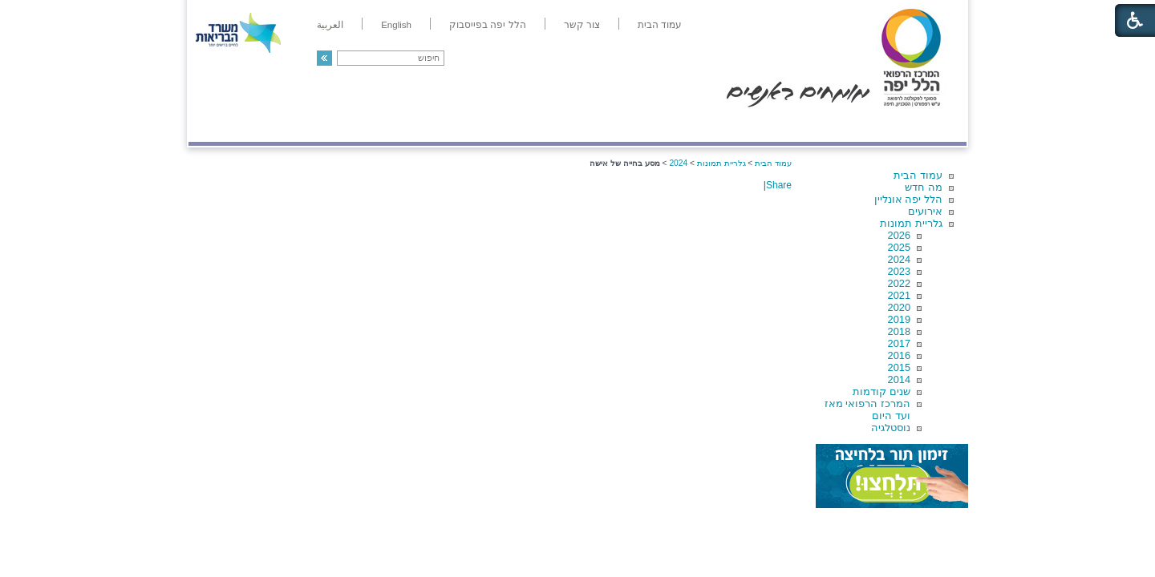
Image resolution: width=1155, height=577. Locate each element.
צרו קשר (215, 125)
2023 (899, 271)
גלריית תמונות (911, 223)
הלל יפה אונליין (908, 199)
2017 (899, 343)
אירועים (925, 211)
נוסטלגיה (890, 428)
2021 (899, 295)
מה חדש (923, 187)
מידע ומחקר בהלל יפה (523, 125)
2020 (899, 307)
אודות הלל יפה (725, 125)
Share (779, 185)
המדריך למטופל (632, 125)
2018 (899, 331)
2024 (899, 259)
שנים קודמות (881, 391)
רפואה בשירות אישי (402, 125)
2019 (899, 319)
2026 (899, 235)
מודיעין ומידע (920, 125)
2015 (899, 367)
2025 (899, 247)
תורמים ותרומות (293, 125)
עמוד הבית (918, 175)
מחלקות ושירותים (823, 125)
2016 (899, 355)
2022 (899, 283)
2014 (899, 379)
